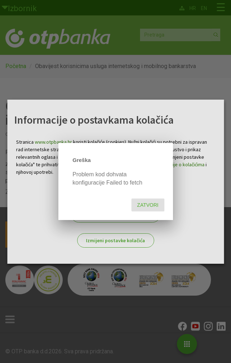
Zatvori (148, 205)
